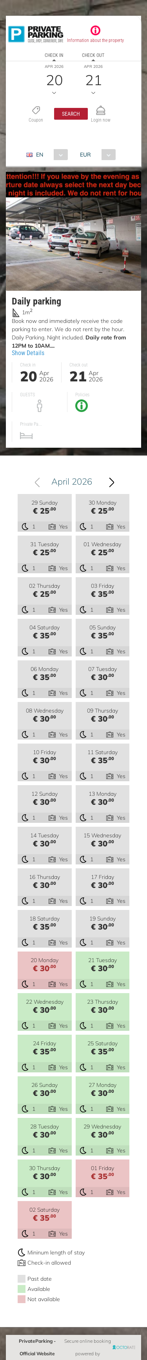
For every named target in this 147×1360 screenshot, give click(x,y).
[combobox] (50, 154)
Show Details (28, 353)
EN (39, 154)
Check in (54, 55)
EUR (85, 154)
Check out (93, 55)
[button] (71, 114)
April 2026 (71, 481)
